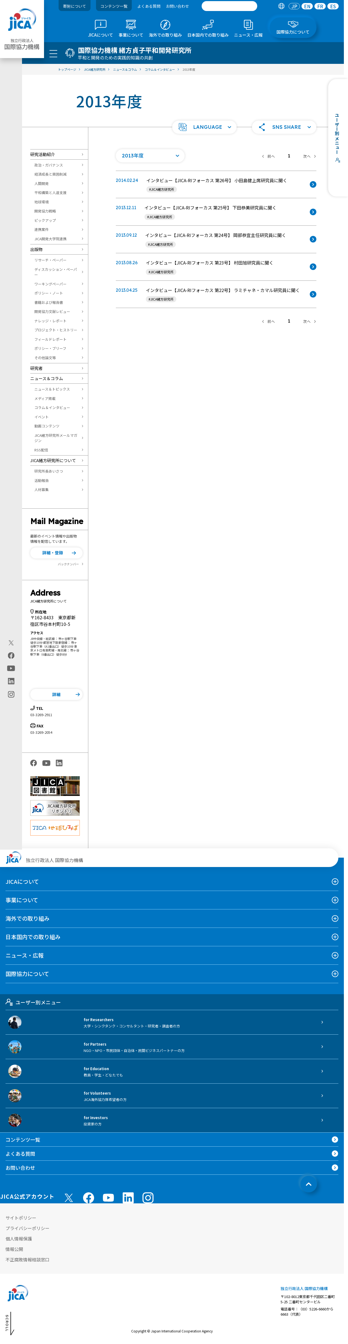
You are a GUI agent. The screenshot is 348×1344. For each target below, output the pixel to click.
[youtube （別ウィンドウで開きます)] (108, 1198)
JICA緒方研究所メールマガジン (55, 438)
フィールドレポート (50, 339)
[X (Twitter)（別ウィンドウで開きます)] (11, 642)
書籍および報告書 (48, 302)
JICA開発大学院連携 (50, 238)
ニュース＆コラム (46, 378)
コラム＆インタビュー (52, 407)
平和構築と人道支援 (50, 192)
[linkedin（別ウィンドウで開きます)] (11, 681)
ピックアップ (45, 220)
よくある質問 (148, 6)
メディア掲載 (45, 398)
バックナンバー (68, 564)
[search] (229, 6)
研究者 (36, 368)
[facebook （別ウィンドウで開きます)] (88, 1197)
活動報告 (41, 480)
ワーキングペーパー (50, 284)
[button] (204, 127)
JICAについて (22, 881)
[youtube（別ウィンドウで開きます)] (11, 668)
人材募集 (41, 489)
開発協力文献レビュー (52, 311)
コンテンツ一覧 (113, 6)
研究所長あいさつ (48, 471)
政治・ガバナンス (48, 165)
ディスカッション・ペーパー (55, 272)
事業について (22, 900)
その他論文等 (45, 357)
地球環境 (41, 202)
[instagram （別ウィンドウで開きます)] (148, 1197)
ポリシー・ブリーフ (50, 348)
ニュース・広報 (25, 955)
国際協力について (27, 974)
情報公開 (14, 1249)
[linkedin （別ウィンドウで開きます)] (128, 1197)
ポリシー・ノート (48, 293)
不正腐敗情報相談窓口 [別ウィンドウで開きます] (28, 1259)
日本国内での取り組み (33, 937)
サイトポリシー (21, 1217)
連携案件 (41, 229)
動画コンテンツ (46, 426)
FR (320, 6)
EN (307, 6)
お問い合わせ (177, 6)
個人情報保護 (19, 1238)
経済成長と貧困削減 (50, 174)
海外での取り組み (28, 918)
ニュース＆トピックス (52, 389)
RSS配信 (41, 449)
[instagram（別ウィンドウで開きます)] (11, 694)
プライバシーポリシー (28, 1228)
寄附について (74, 6)
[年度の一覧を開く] (150, 155)
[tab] (281, 6)
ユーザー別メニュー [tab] (33, 1002)
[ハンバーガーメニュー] (53, 53)
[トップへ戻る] (308, 1184)
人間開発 (41, 183)
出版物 (36, 249)
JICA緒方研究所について (53, 460)
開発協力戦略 (45, 211)
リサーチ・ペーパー (50, 260)
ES (333, 6)
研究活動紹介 (42, 154)
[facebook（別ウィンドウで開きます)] (11, 655)
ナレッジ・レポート (50, 320)
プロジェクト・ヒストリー (55, 329)
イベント (41, 416)
